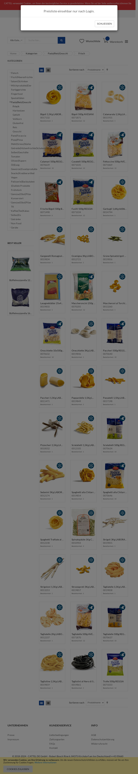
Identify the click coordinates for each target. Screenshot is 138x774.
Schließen (104, 23)
